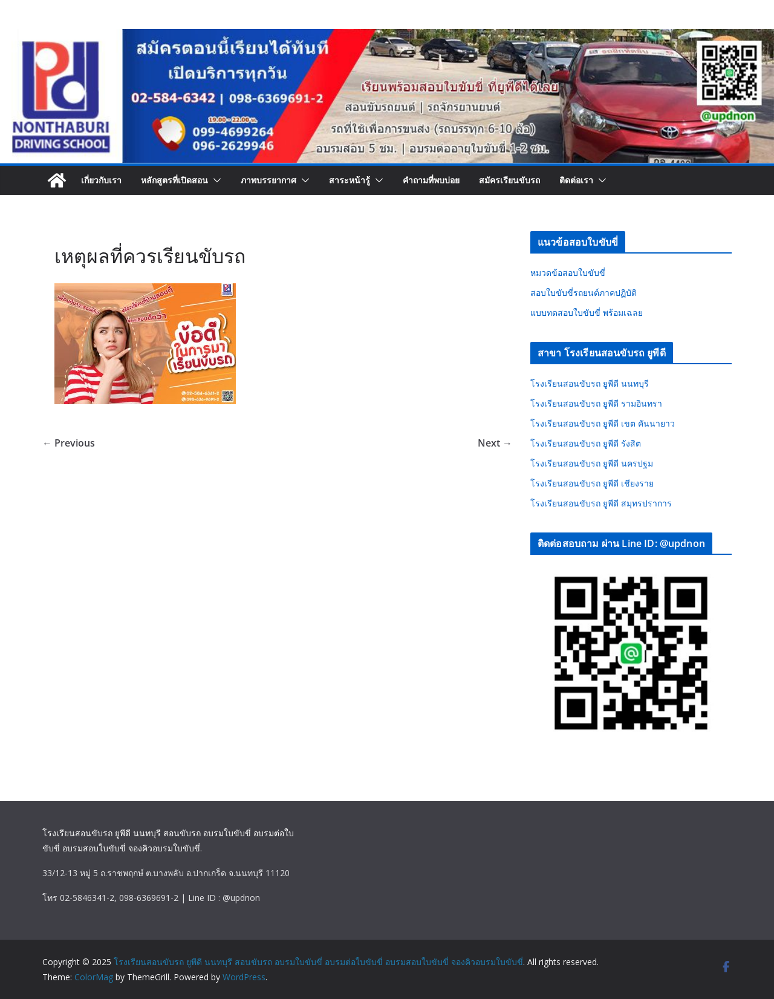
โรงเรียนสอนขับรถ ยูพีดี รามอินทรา (596, 403)
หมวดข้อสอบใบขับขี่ (567, 272)
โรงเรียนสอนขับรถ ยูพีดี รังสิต (585, 443)
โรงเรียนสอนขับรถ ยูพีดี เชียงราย (592, 483)
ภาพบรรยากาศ (268, 180)
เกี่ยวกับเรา (101, 180)
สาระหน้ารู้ (349, 180)
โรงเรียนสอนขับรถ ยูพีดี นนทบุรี (589, 383)
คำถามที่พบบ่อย (431, 180)
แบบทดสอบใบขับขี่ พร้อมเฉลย (586, 312)
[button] (214, 180)
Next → (495, 443)
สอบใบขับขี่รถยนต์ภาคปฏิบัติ (583, 292)
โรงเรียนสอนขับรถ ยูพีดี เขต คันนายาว (602, 423)
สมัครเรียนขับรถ (509, 180)
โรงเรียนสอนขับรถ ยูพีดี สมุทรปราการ (601, 503)
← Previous (68, 443)
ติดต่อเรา (576, 180)
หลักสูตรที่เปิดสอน (174, 180)
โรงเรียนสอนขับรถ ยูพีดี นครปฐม (591, 463)
